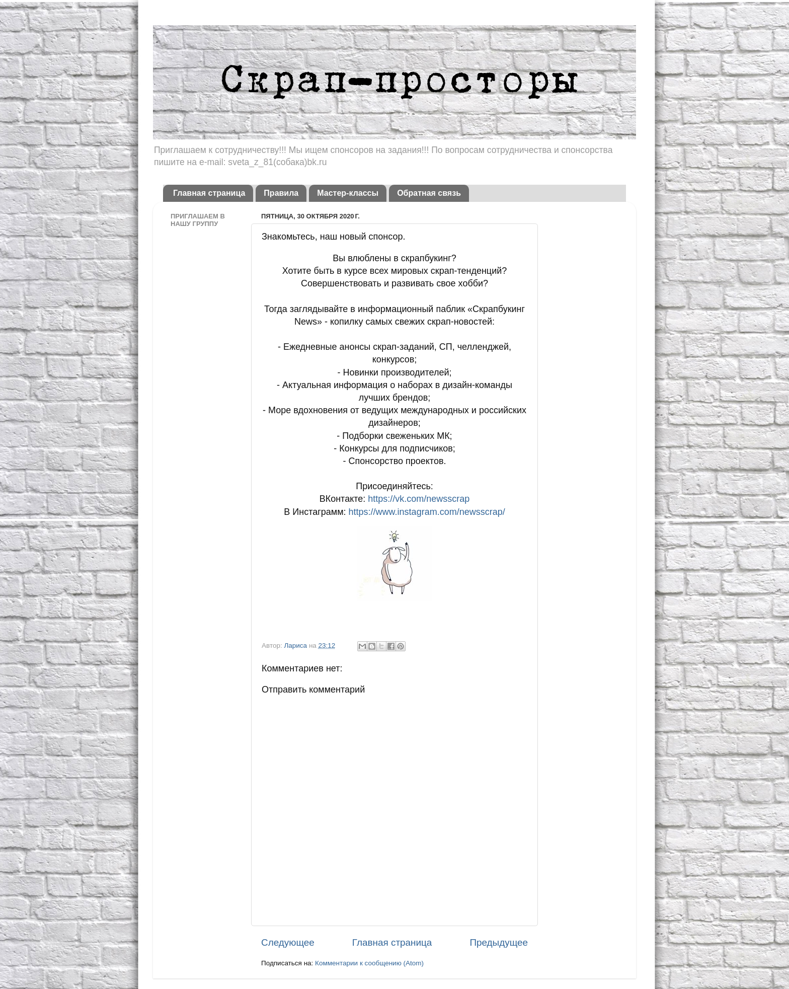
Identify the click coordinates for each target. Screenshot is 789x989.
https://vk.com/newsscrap (418, 499)
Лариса (296, 645)
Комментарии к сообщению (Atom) (369, 963)
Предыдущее (498, 942)
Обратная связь (429, 193)
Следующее (287, 942)
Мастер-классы (347, 193)
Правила (281, 193)
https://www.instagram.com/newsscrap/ (427, 512)
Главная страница (209, 193)
